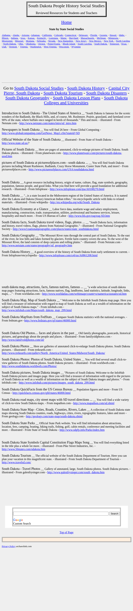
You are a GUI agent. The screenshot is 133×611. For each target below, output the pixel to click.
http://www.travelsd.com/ (16, 462)
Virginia (24, 46)
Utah (4, 46)
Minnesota (113, 38)
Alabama (6, 35)
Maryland (74, 38)
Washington (36, 46)
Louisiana (54, 38)
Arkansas (35, 35)
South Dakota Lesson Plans (76, 97)
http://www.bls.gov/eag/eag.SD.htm (89, 215)
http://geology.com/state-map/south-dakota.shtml (54, 416)
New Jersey (81, 41)
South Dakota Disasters (106, 93)
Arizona (26, 35)
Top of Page (66, 532)
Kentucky (42, 38)
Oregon (42, 43)
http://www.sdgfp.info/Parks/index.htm (82, 429)
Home (66, 22)
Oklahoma (31, 43)
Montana (30, 41)
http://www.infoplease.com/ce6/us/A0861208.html (68, 255)
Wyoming (76, 46)
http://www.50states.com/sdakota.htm (23, 449)
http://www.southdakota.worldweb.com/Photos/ (29, 366)
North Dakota (10, 43)
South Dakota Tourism (63, 93)
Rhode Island (69, 43)
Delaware (83, 35)
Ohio (21, 43)
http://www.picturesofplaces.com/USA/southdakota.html (61, 169)
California (47, 35)
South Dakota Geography (27, 97)
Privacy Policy (8, 546)
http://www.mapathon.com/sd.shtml (93, 403)
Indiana (15, 38)
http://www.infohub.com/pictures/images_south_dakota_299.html (57, 382)
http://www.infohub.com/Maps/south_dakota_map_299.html (37, 310)
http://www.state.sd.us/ (15, 143)
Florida (94, 35)
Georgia (104, 35)
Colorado (59, 35)
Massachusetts (88, 38)
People (59, 5)
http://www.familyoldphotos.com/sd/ (23, 339)
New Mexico (95, 41)
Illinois (5, 38)
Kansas (31, 38)
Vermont (13, 46)
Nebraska (41, 41)
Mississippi (7, 41)
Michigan (101, 38)
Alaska (16, 35)
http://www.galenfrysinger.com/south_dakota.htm (76, 472)
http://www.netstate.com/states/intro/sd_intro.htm (47, 123)
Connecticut (71, 35)
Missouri (19, 41)
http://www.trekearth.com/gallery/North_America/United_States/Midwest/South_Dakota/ (53, 353)
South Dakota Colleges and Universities (86, 100)
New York (109, 41)
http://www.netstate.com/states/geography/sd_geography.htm (37, 245)
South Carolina (85, 43)
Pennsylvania (54, 43)
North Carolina (123, 41)
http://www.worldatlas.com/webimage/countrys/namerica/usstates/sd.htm (84, 293)
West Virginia (50, 46)
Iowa (23, 38)
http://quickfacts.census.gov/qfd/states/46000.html (42, 392)
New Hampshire (66, 41)
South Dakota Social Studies (39, 88)
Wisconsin (64, 46)
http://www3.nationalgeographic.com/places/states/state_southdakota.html (56, 229)
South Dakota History (86, 88)
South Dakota (101, 43)
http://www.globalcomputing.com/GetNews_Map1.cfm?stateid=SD (41, 133)
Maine (64, 38)
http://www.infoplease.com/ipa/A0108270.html (77, 189)
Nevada (52, 41)
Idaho (122, 35)
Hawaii (113, 35)
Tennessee (115, 43)
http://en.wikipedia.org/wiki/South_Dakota (74, 202)
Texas (124, 43)
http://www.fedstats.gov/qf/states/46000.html (50, 320)
